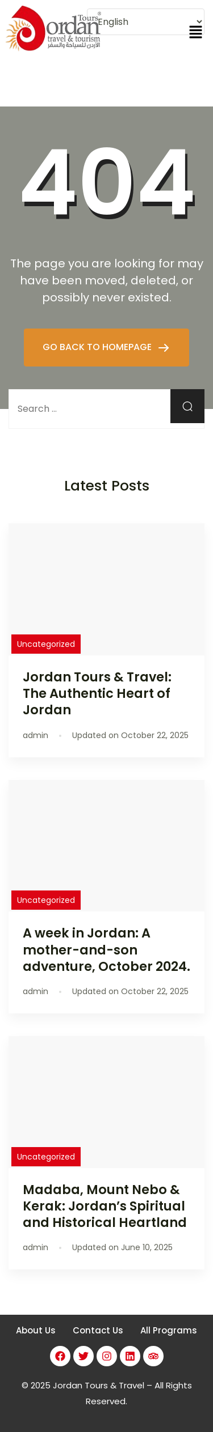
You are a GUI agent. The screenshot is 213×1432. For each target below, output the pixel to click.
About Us (36, 1330)
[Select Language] (145, 21)
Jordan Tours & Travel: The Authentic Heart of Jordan (97, 693)
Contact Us (98, 1330)
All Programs (168, 1330)
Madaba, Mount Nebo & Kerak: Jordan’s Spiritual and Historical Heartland (105, 1205)
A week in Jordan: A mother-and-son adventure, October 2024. (106, 949)
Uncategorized (46, 644)
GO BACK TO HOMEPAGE (98, 346)
